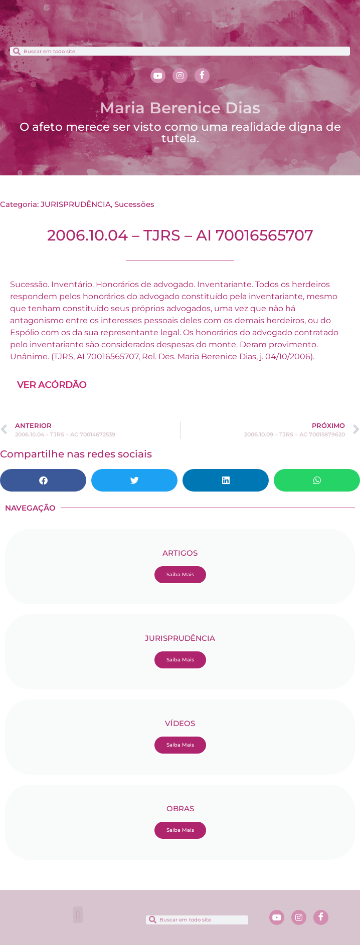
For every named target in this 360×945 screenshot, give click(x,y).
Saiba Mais (180, 574)
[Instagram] (180, 75)
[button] (180, 18)
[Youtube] (157, 75)
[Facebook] (202, 75)
